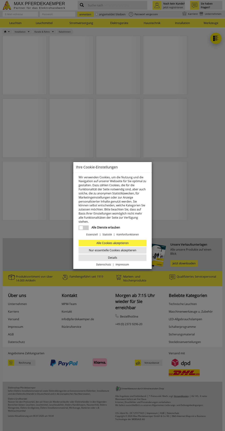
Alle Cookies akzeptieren (112, 243)
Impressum (122, 264)
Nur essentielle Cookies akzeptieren (112, 250)
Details (112, 258)
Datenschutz (103, 264)
